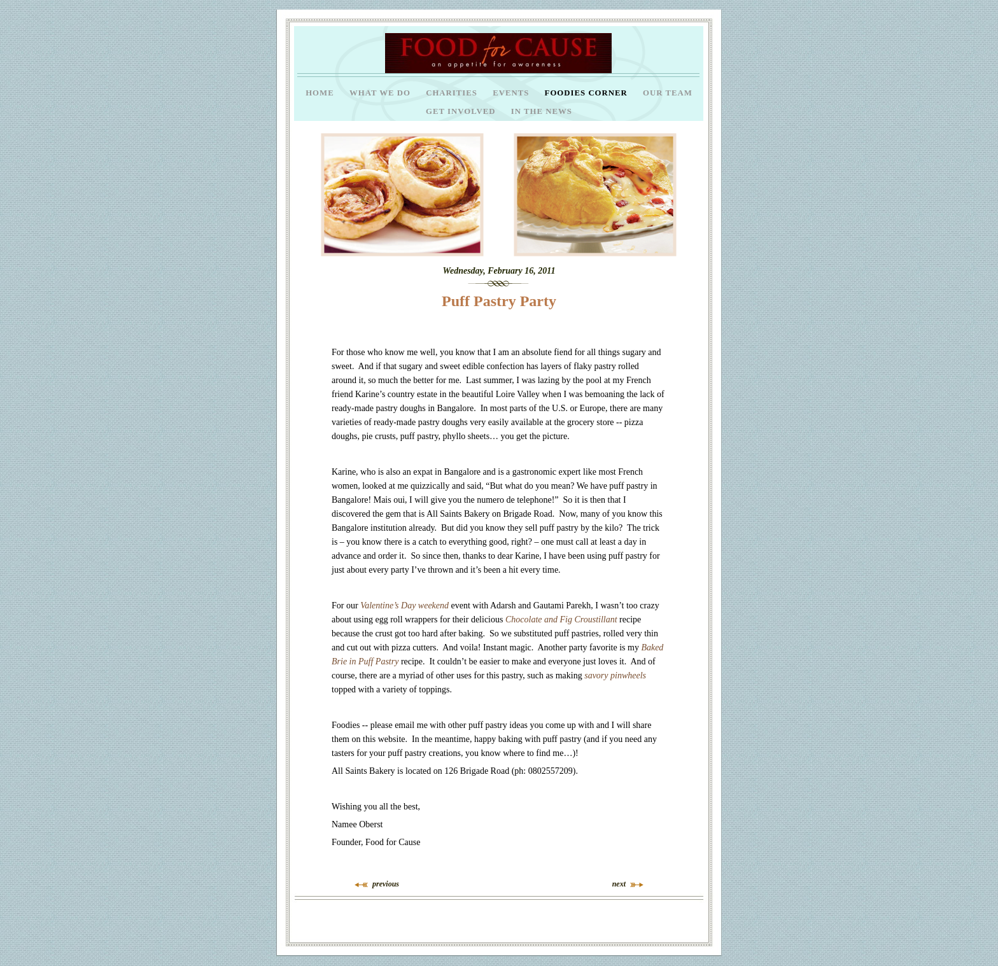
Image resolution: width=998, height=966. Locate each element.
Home (321, 92)
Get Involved (462, 111)
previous (385, 883)
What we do (381, 92)
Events (512, 92)
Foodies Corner (587, 92)
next (619, 883)
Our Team (667, 92)
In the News (541, 111)
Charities (453, 92)
